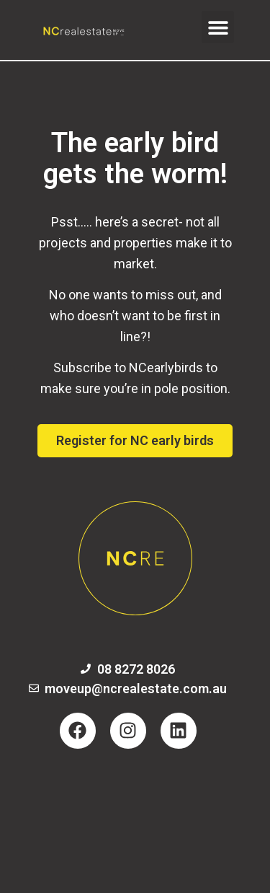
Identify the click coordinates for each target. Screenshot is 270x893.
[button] (218, 27)
